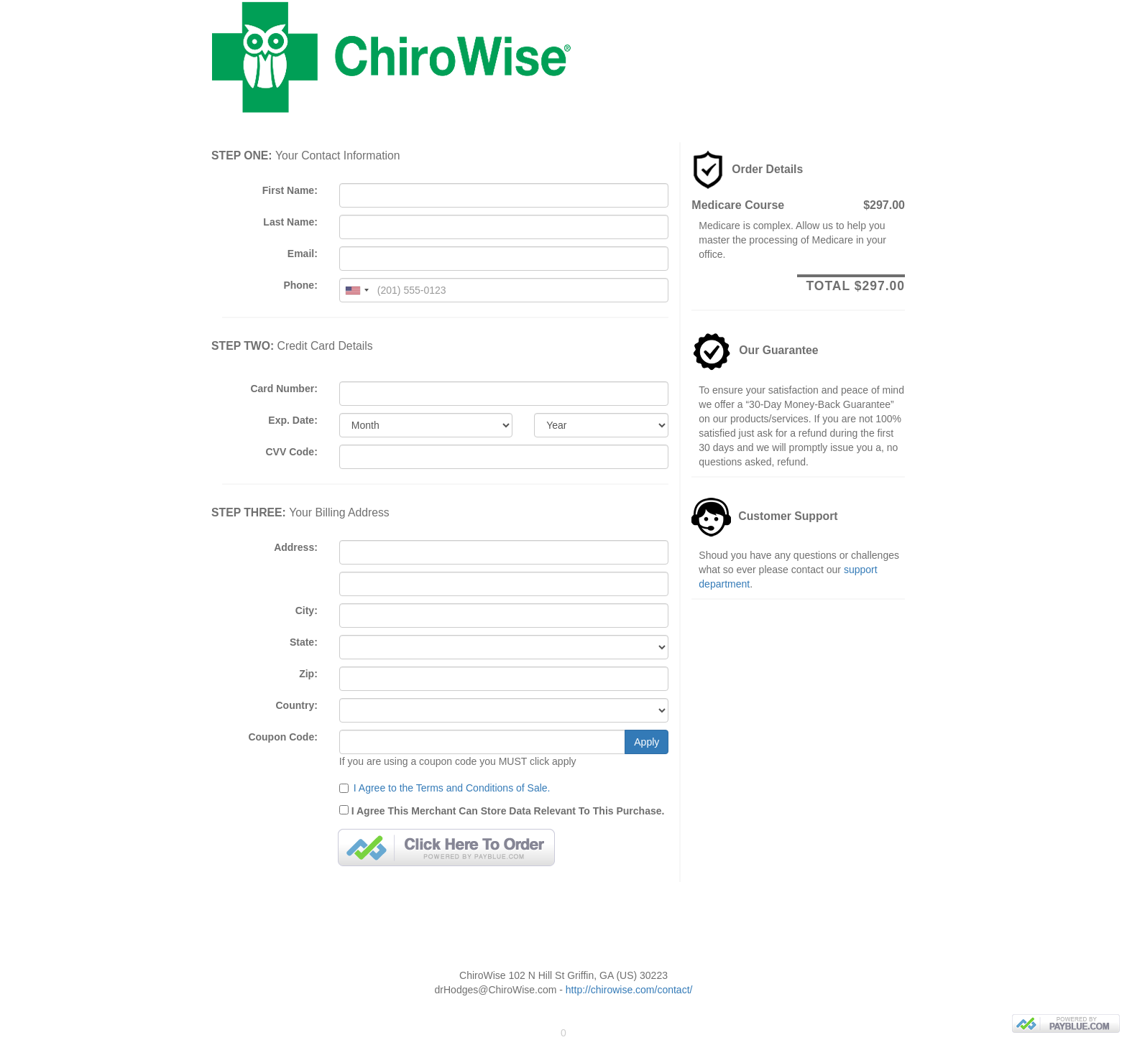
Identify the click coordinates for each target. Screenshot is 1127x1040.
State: (304, 642)
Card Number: (283, 388)
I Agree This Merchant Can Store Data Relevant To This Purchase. (502, 810)
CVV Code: (291, 452)
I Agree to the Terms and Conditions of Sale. (452, 788)
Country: (297, 705)
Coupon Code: (282, 737)
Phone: (300, 285)
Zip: (308, 673)
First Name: (290, 190)
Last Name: (290, 222)
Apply (646, 742)
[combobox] (356, 290)
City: (306, 610)
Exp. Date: (292, 420)
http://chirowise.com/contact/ (629, 989)
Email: (303, 253)
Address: (296, 547)
